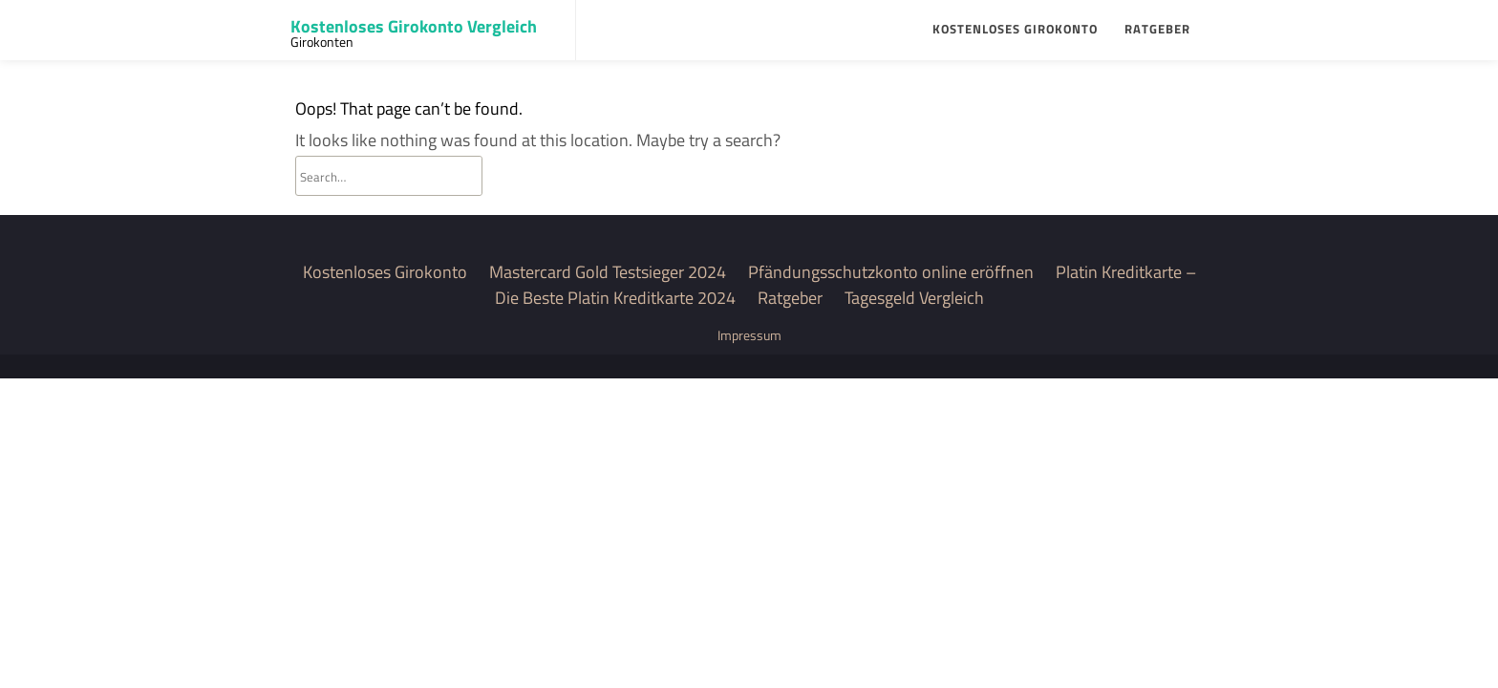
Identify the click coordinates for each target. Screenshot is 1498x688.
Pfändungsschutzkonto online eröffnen (891, 272)
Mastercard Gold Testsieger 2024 (607, 272)
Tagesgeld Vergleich (914, 298)
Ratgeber (1157, 28)
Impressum (749, 335)
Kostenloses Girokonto (1015, 28)
